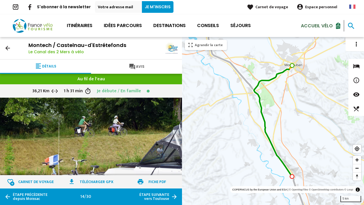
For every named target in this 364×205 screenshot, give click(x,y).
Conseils (208, 25)
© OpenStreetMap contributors (326, 189)
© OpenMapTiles (298, 189)
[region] (273, 121)
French (352, 7)
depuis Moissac (30, 197)
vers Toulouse (154, 197)
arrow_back (7, 48)
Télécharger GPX (96, 182)
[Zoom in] (357, 160)
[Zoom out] (357, 168)
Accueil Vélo (317, 25)
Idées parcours (123, 25)
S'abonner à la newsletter (64, 7)
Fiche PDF (157, 182)
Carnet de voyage (271, 7)
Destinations (169, 25)
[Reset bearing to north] (357, 176)
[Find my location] (357, 149)
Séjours (240, 25)
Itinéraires (79, 25)
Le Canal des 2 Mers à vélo (56, 52)
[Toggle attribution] (357, 189)
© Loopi (348, 189)
